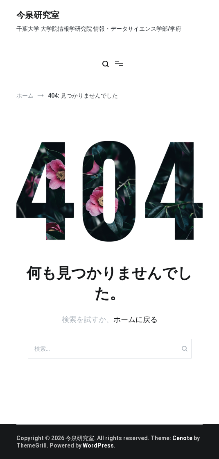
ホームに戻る (135, 319)
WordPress (98, 445)
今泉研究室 (37, 16)
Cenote (182, 438)
